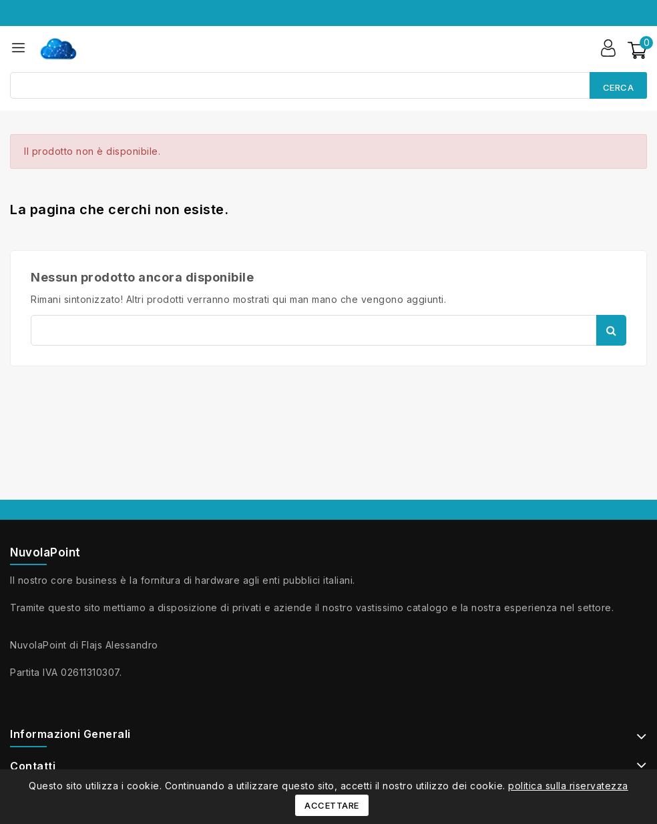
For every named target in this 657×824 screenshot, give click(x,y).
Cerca (618, 87)
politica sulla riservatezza (568, 785)
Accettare (331, 805)
